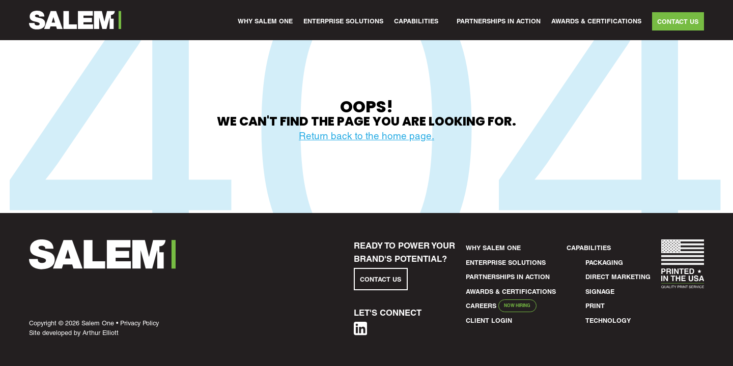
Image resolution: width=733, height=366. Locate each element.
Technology (608, 320)
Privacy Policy (139, 323)
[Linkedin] (360, 332)
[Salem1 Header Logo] (75, 20)
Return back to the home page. (366, 135)
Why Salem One (265, 21)
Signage (599, 291)
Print (595, 306)
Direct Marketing (618, 277)
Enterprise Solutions (343, 21)
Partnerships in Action (499, 21)
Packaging (604, 262)
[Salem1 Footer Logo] (102, 265)
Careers (481, 306)
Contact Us (677, 21)
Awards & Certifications (596, 21)
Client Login (489, 320)
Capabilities (416, 21)
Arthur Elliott (100, 333)
